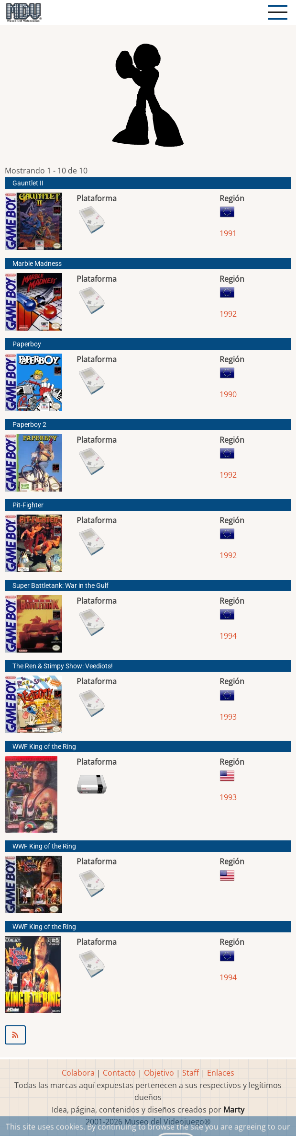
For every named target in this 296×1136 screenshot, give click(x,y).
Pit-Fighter (28, 505)
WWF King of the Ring (44, 747)
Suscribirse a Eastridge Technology (148, 1034)
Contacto (119, 1072)
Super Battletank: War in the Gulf (60, 586)
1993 (228, 716)
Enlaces (220, 1072)
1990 (228, 394)
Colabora (78, 1072)
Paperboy (26, 344)
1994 (228, 636)
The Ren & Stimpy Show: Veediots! (62, 666)
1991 (228, 233)
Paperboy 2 (29, 425)
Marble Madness (37, 264)
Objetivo (159, 1072)
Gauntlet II (28, 183)
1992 (228, 314)
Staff (190, 1072)
